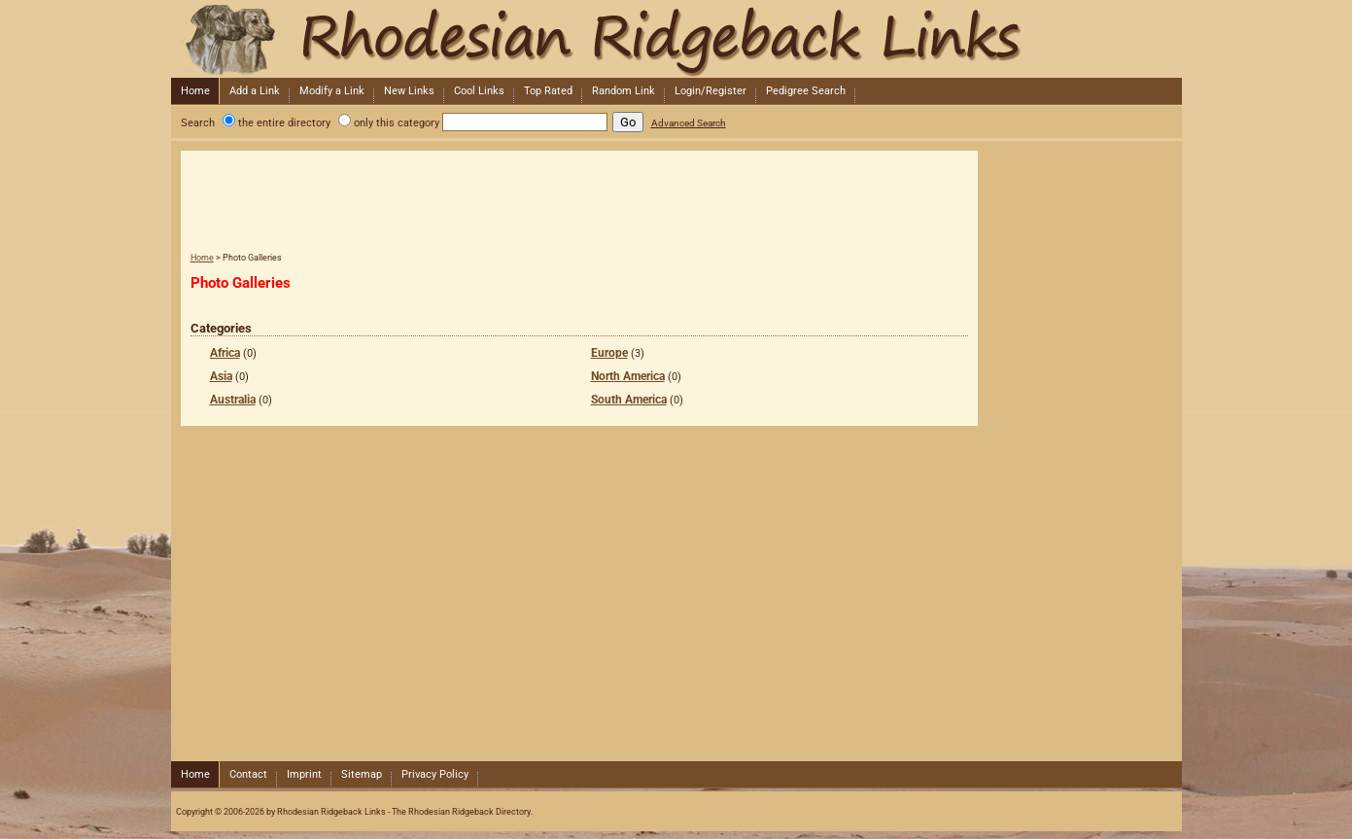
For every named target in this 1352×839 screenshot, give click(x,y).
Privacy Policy (434, 774)
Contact (248, 774)
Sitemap (361, 774)
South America (629, 399)
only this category (396, 123)
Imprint (304, 774)
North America (628, 376)
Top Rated (548, 91)
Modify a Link (331, 91)
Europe (609, 353)
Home (195, 91)
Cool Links (479, 91)
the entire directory (284, 123)
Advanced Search (688, 123)
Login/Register (710, 91)
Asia (221, 376)
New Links (409, 91)
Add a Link (254, 91)
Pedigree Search (806, 91)
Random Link (623, 91)
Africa (225, 353)
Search (198, 123)
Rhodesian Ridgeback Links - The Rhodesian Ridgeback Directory (674, 39)
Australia (233, 399)
